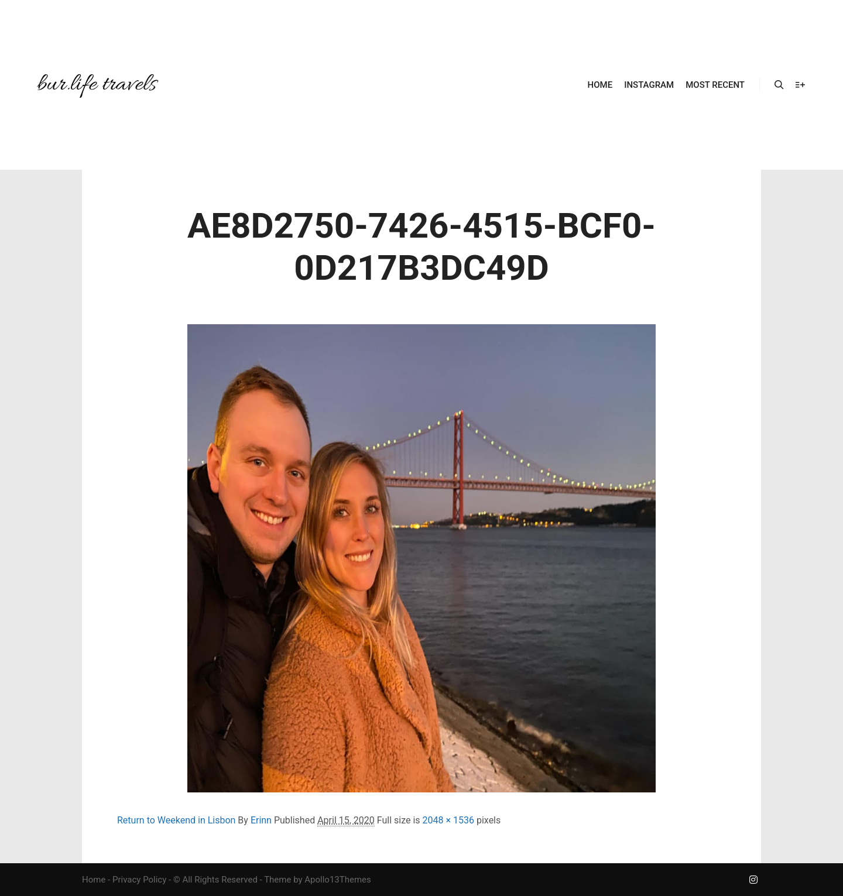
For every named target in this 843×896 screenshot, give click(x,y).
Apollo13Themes (337, 879)
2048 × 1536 (448, 820)
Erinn (261, 820)
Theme (277, 879)
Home (93, 879)
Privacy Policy (139, 879)
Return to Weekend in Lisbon (176, 820)
